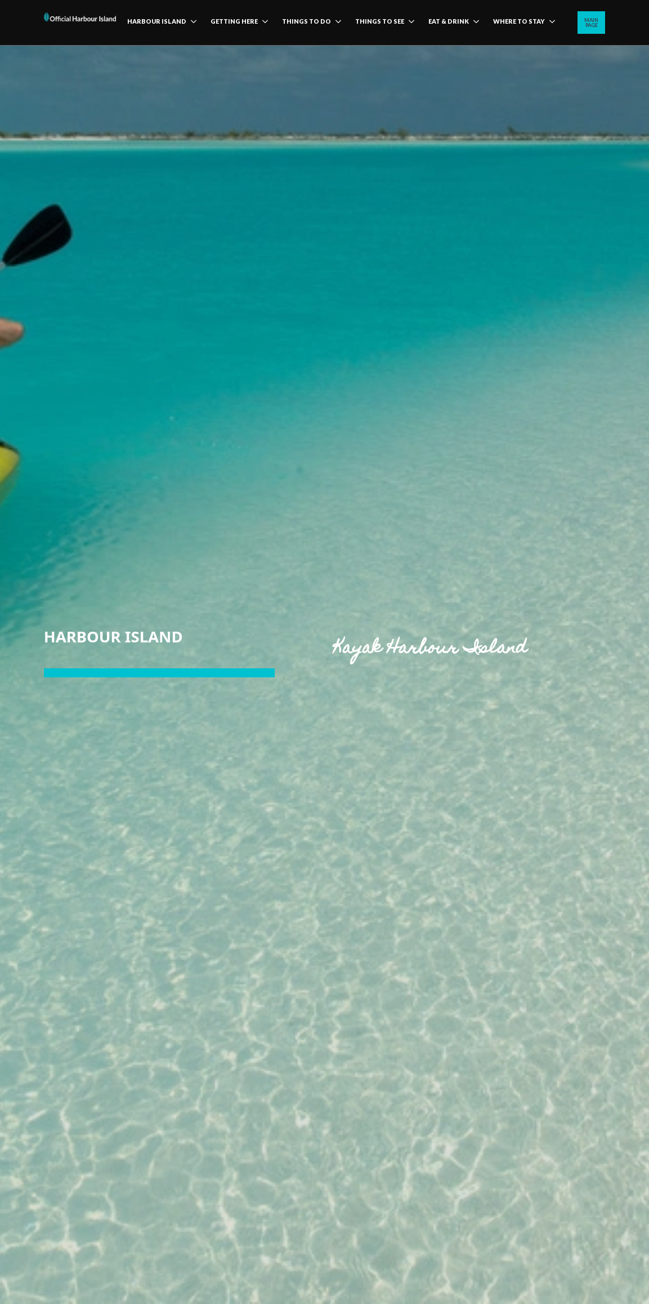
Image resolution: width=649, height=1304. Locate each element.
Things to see (379, 21)
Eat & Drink (448, 21)
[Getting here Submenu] (263, 22)
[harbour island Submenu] (191, 22)
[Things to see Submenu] (409, 22)
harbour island (156, 21)
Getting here (234, 21)
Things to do (306, 21)
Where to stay (519, 21)
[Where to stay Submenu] (550, 22)
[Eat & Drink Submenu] (474, 22)
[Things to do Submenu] (336, 22)
